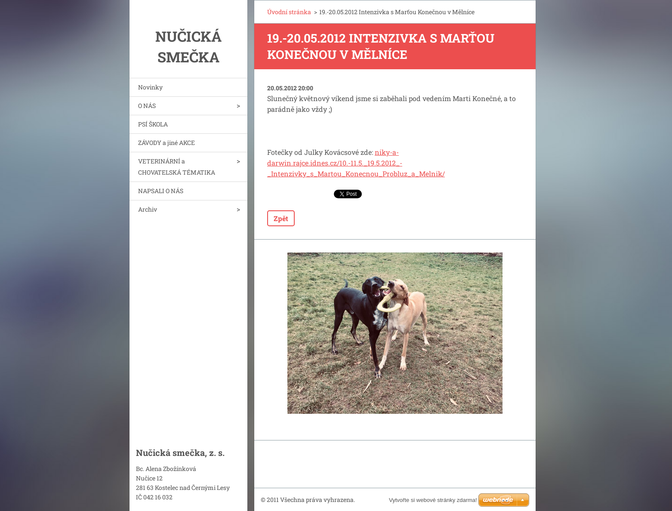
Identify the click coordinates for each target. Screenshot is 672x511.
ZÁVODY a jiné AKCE (166, 143)
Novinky (150, 87)
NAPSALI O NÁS (160, 191)
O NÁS (147, 106)
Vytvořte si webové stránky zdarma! (433, 500)
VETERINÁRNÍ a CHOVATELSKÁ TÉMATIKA (176, 166)
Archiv (147, 209)
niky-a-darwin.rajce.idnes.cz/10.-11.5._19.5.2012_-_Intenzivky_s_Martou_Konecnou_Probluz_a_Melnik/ (356, 163)
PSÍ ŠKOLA (153, 124)
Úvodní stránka (289, 12)
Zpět (281, 218)
